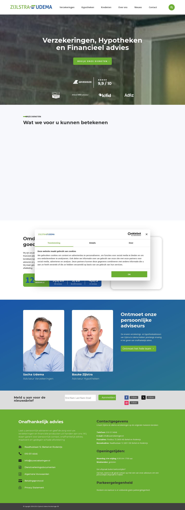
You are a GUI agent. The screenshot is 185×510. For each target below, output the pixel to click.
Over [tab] (131, 243)
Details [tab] (92, 243)
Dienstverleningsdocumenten (40, 467)
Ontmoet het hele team (137, 348)
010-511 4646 (31, 454)
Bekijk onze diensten (92, 61)
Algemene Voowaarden (37, 474)
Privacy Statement (34, 487)
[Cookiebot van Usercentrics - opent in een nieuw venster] (129, 234)
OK (129, 274)
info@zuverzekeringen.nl (37, 460)
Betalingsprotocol (34, 481)
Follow (134, 397)
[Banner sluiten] (146, 234)
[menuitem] (67, 7)
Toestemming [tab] (54, 243)
